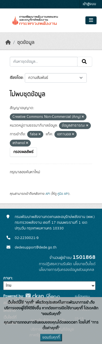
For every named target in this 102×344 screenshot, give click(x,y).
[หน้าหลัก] (8, 42)
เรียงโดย (16, 77)
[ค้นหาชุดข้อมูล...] (44, 62)
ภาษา (7, 278)
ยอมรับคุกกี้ (51, 337)
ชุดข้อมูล (25, 42)
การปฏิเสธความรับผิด (55, 264)
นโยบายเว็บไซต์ (84, 264)
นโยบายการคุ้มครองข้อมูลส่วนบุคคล (66, 270)
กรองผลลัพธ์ (23, 152)
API (47, 193)
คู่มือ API (63, 193)
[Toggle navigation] (91, 20)
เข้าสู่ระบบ (89, 4)
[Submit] (84, 62)
